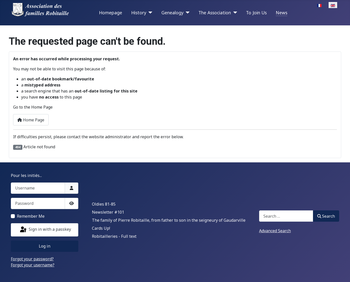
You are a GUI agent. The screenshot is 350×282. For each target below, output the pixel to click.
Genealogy (172, 13)
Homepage (110, 13)
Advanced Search (275, 230)
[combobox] (286, 216)
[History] (149, 12)
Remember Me (31, 216)
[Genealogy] (187, 12)
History (138, 13)
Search (326, 216)
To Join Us (256, 13)
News (281, 13)
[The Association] (234, 12)
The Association (214, 13)
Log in (44, 246)
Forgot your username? (32, 265)
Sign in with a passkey (45, 229)
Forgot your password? (32, 259)
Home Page (30, 120)
